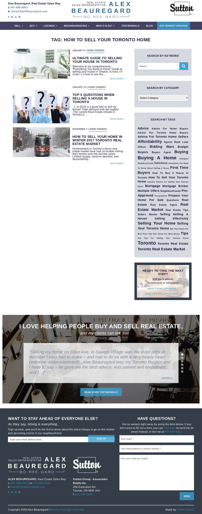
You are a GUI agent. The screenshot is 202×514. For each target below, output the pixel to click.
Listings (50, 25)
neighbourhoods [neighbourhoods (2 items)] (170, 190)
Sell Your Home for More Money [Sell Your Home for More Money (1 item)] (164, 234)
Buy (33, 25)
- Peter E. (166, 378)
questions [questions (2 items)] (172, 200)
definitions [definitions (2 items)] (161, 163)
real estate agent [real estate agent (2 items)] (163, 204)
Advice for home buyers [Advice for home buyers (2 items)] (170, 128)
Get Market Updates (173, 25)
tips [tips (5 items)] (184, 233)
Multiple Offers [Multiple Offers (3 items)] (149, 190)
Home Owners (95, 50)
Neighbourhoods (76, 25)
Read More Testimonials (101, 392)
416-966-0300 (42, 483)
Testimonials (130, 25)
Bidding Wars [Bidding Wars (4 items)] (162, 147)
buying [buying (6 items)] (181, 151)
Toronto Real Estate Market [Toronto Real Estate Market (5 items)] (161, 249)
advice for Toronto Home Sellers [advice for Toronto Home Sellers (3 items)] (163, 136)
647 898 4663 (173, 431)
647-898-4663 (19, 7)
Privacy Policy (59, 509)
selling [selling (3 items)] (165, 214)
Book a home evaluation (163, 288)
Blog (149, 25)
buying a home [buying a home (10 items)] (157, 157)
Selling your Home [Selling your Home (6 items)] (156, 223)
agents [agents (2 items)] (168, 142)
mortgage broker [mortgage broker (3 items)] (175, 186)
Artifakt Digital (185, 509)
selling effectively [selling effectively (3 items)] (171, 218)
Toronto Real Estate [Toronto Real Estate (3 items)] (173, 243)
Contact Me (77, 509)
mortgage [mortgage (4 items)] (152, 186)
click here (170, 427)
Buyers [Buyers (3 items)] (143, 152)
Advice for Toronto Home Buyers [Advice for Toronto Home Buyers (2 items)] (163, 132)
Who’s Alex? (105, 25)
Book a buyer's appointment (163, 294)
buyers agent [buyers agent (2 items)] (161, 152)
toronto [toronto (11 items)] (147, 243)
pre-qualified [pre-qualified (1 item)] (161, 196)
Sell (19, 25)
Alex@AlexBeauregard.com (29, 11)
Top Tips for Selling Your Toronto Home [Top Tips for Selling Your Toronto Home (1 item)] (163, 238)
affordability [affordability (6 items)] (150, 141)
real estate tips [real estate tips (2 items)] (177, 210)
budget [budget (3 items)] (183, 146)
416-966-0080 (84, 494)
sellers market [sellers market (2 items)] (147, 214)
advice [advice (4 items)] (143, 128)
